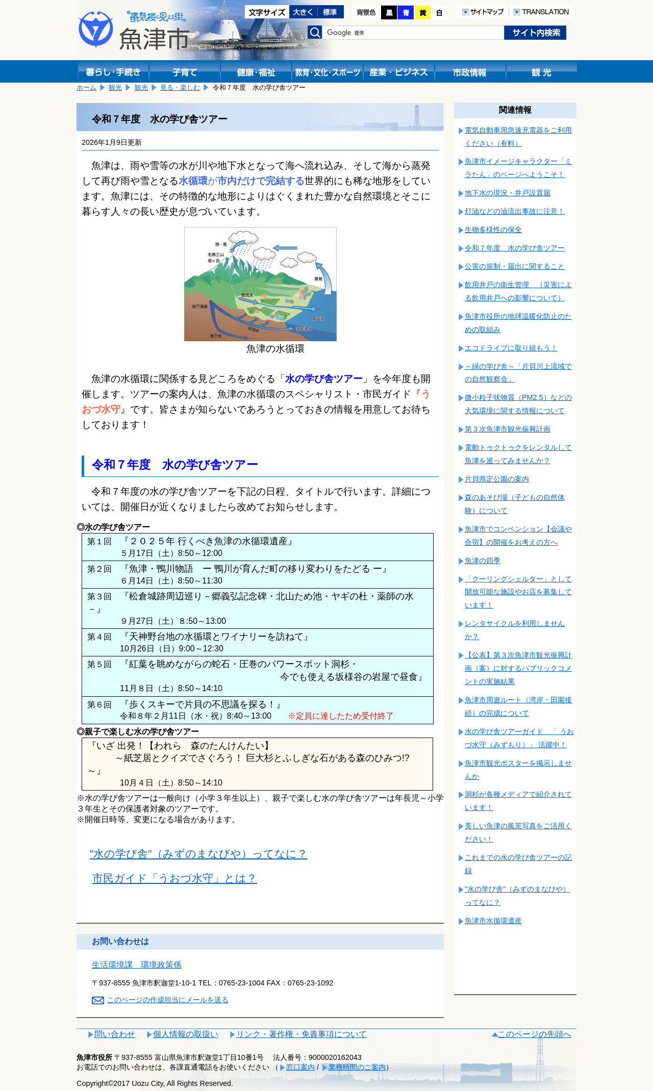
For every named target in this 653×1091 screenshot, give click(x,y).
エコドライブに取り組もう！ (511, 348)
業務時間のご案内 (357, 1067)
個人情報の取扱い (185, 1034)
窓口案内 (300, 1067)
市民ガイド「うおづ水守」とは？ (174, 878)
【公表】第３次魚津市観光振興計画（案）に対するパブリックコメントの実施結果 (518, 668)
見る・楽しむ (180, 87)
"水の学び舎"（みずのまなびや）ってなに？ (199, 853)
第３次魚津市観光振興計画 (507, 429)
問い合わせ (114, 1034)
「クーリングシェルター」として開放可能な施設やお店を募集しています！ (518, 592)
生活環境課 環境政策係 (137, 964)
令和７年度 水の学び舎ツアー (515, 248)
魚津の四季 (482, 560)
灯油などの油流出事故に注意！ (515, 211)
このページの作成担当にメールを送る (168, 1000)
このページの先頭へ (534, 1034)
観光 (115, 87)
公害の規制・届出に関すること (515, 266)
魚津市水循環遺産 (493, 921)
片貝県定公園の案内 (497, 479)
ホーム (86, 87)
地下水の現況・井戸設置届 (507, 193)
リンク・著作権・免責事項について (301, 1034)
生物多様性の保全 (493, 229)
